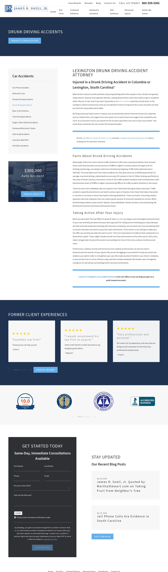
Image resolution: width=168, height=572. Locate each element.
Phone (15, 476)
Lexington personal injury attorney (133, 138)
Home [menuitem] (53, 11)
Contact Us (110, 3)
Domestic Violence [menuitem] (94, 12)
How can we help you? (22, 495)
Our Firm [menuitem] (61, 12)
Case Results (74, 3)
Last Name (47, 466)
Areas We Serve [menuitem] (146, 12)
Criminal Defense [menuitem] (74, 12)
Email (45, 476)
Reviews (89, 3)
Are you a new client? (21, 486)
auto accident (124, 101)
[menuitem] (33, 88)
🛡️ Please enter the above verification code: (31, 517)
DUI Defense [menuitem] (114, 12)
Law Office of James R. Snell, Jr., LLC (96, 138)
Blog (98, 3)
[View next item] (43, 186)
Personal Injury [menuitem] (129, 12)
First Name (17, 466)
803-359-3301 (151, 3)
